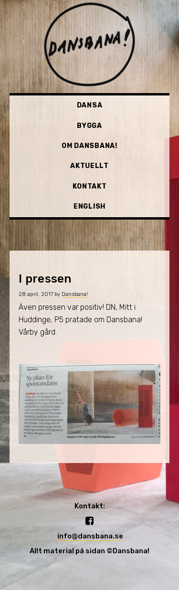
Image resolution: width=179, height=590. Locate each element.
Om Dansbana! (89, 146)
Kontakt (90, 186)
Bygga (89, 126)
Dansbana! (75, 294)
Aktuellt (89, 166)
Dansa (90, 105)
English (89, 206)
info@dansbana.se (89, 536)
